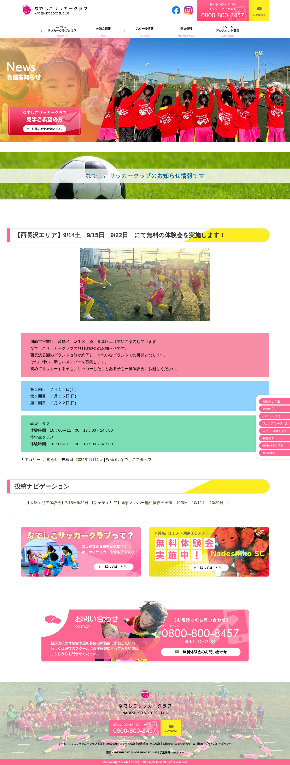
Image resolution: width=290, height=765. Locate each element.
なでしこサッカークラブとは (85, 744)
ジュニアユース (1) (274, 423)
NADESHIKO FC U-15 (145, 752)
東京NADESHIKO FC (118, 752)
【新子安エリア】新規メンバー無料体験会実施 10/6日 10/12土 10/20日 (159, 502)
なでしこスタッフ (136, 459)
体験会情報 (103, 30)
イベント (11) (271, 416)
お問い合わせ (183, 744)
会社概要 (198, 744)
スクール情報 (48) (274, 431)
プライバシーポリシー (218, 744)
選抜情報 (186, 30)
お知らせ (50, 459)
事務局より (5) (272, 438)
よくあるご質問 (228, 30)
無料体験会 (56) (272, 445)
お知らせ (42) (271, 401)
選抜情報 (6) (270, 452)
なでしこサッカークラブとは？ (62, 30)
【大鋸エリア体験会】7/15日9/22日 (54, 502)
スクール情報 (145, 30)
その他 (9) (269, 408)
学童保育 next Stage (172, 752)
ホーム (62, 744)
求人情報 (155, 744)
